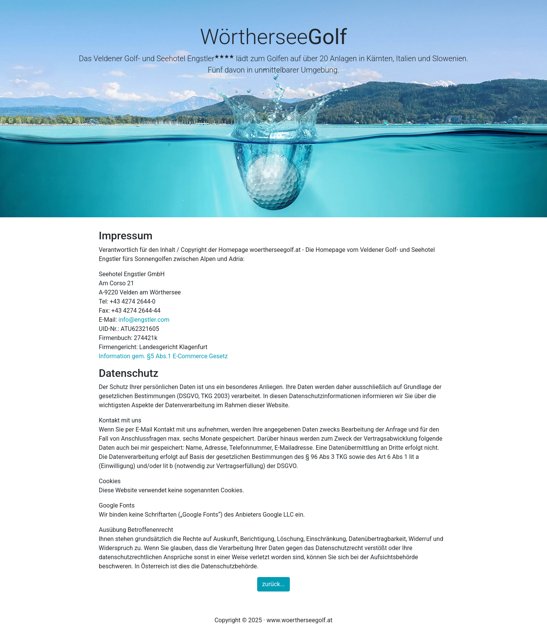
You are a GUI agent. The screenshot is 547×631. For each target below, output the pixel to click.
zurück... (273, 584)
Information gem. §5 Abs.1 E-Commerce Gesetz (163, 356)
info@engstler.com (144, 319)
